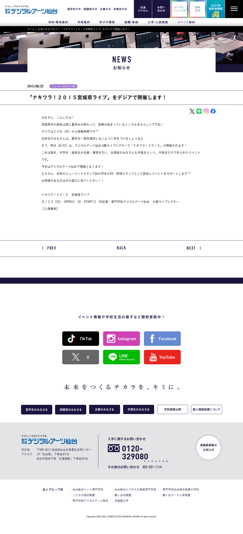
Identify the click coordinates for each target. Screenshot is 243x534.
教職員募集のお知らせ (208, 447)
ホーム (31, 29)
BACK (121, 248)
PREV (49, 248)
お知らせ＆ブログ (47, 29)
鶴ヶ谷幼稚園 (122, 495)
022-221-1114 (152, 467)
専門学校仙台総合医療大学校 (181, 489)
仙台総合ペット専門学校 (87, 489)
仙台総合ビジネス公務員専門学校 (135, 489)
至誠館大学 (121, 500)
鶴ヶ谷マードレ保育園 (176, 495)
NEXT (194, 248)
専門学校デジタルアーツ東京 (90, 500)
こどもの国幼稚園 (83, 495)
